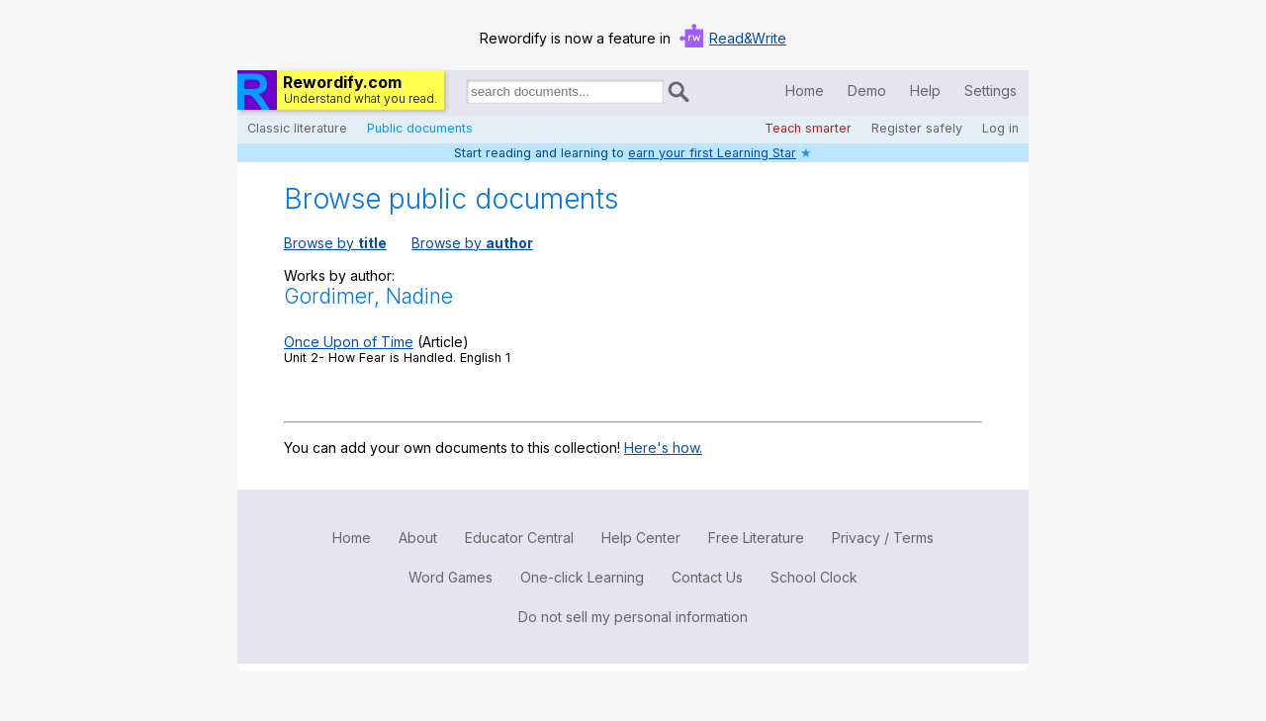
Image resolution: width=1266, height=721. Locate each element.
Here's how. (663, 447)
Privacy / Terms (883, 537)
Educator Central (519, 537)
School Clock (814, 577)
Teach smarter (808, 128)
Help (925, 90)
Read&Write (747, 38)
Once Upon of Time (348, 341)
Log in (1000, 128)
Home (804, 90)
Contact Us (707, 577)
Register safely (916, 128)
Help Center (640, 537)
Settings (990, 90)
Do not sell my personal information (633, 616)
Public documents (420, 128)
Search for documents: (465, 95)
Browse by (335, 242)
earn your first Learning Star (712, 152)
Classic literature (297, 128)
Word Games (450, 577)
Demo (867, 90)
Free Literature (756, 537)
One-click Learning (582, 577)
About (418, 537)
